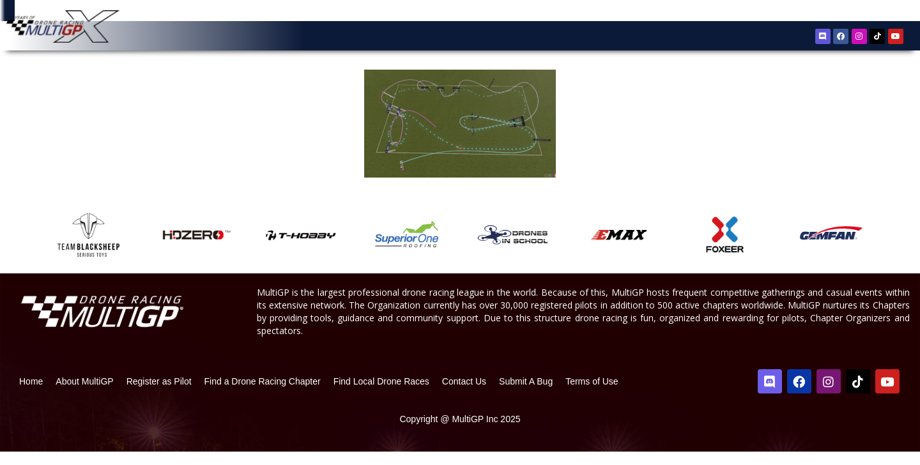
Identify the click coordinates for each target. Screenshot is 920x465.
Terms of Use (591, 395)
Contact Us (464, 395)
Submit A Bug (526, 395)
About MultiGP (84, 395)
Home (31, 395)
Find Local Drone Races (381, 395)
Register (839, 12)
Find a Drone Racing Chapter (262, 395)
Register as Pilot (159, 395)
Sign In (876, 12)
